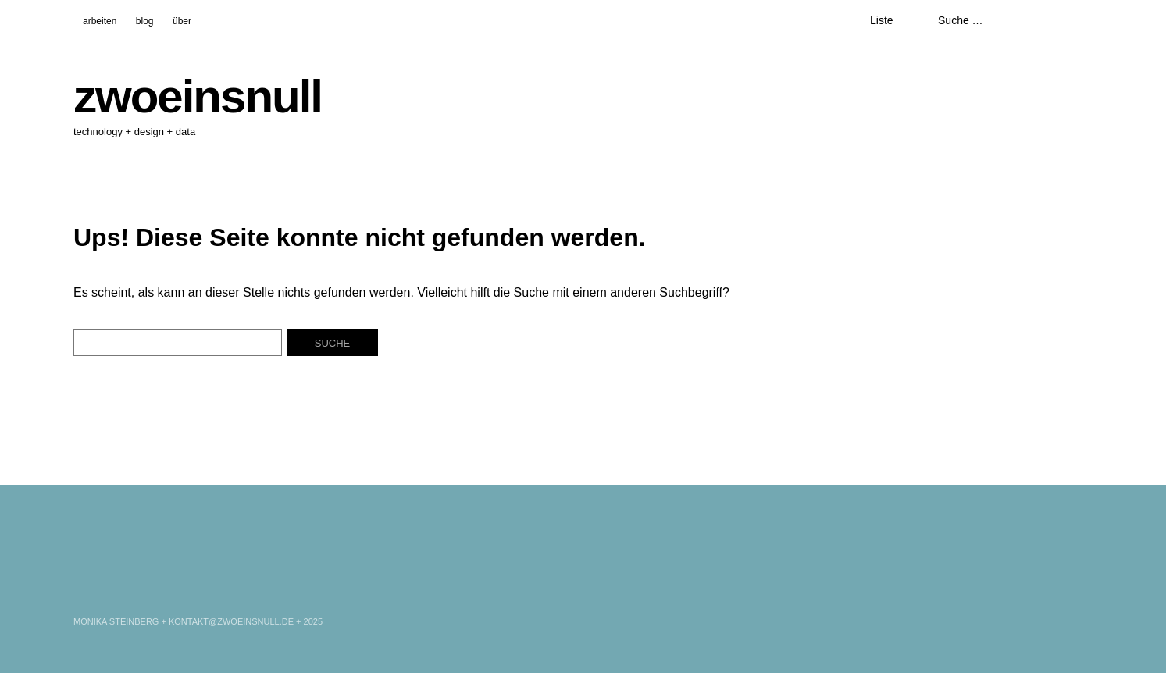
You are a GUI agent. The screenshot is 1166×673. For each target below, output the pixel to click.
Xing (128, 582)
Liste (881, 20)
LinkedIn (86, 582)
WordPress (169, 582)
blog (145, 21)
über (182, 21)
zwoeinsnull (197, 96)
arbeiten (99, 21)
